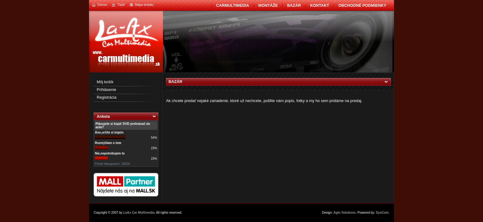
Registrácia (106, 97)
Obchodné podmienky (362, 5)
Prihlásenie (106, 89)
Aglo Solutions (345, 212)
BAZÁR (294, 5)
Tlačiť (121, 4)
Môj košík (105, 82)
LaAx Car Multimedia (138, 212)
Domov (102, 4)
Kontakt (319, 5)
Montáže (268, 5)
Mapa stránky (144, 4)
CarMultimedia (232, 5)
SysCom (382, 212)
